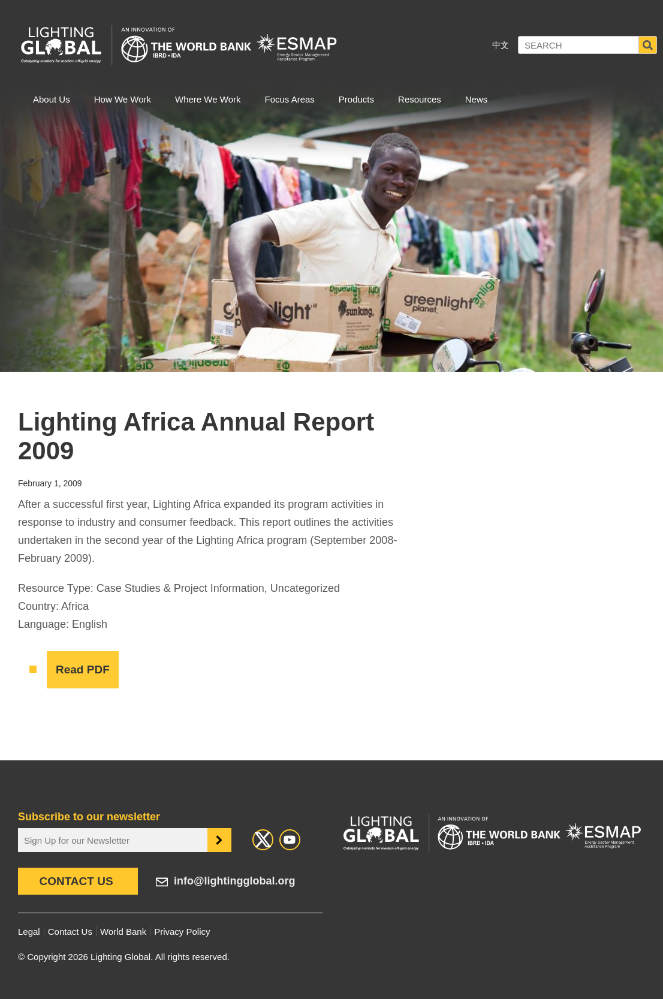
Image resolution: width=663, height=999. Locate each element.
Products (356, 99)
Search (648, 45)
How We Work (122, 99)
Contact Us (76, 881)
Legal (29, 931)
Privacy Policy (182, 931)
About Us (51, 99)
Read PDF (83, 669)
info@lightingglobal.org (235, 881)
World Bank (123, 931)
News (476, 99)
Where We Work (207, 99)
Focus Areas (289, 99)
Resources (419, 99)
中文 (500, 45)
